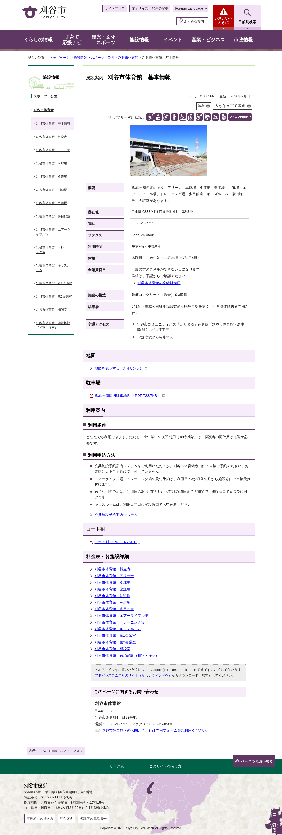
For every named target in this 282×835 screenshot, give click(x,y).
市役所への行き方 (40, 818)
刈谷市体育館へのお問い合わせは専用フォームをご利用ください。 (155, 730)
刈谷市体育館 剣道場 (112, 596)
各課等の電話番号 (93, 818)
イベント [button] (172, 39)
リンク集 (117, 766)
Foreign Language (189, 8)
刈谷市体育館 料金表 (112, 569)
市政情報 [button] (243, 39)
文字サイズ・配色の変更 (150, 8)
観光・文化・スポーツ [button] (105, 39)
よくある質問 (194, 21)
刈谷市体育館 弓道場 (112, 602)
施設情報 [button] (139, 39)
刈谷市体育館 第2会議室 (115, 642)
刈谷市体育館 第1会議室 (115, 635)
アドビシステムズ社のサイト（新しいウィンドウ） (133, 675)
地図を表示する (121, 368)
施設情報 (80, 57)
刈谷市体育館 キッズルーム (118, 629)
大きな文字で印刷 (230, 106)
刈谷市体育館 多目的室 (114, 609)
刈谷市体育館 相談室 (112, 649)
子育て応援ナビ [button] (71, 39)
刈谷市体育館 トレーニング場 (120, 622)
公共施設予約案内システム (116, 515)
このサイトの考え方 (165, 766)
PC (44, 751)
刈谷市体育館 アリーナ (114, 576)
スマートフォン (71, 751)
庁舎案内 (66, 818)
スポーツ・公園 (102, 57)
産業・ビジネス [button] (208, 39)
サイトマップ (115, 8)
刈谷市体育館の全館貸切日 (159, 283)
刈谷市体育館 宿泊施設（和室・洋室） (127, 655)
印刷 (201, 106)
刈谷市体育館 (128, 57)
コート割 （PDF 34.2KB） (118, 542)
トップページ (60, 57)
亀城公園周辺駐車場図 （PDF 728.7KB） (130, 396)
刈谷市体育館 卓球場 (112, 582)
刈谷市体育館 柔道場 (112, 589)
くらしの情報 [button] (38, 39)
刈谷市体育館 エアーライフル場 (121, 616)
